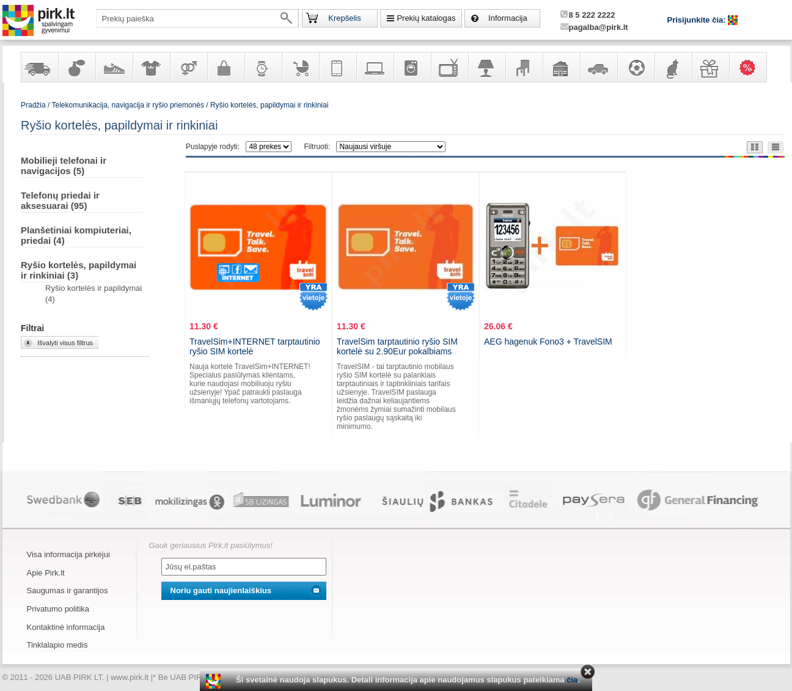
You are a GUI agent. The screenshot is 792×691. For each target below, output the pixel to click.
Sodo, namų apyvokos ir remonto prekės (561, 67)
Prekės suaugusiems (188, 67)
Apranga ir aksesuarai (151, 67)
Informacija (507, 18)
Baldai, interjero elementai (523, 67)
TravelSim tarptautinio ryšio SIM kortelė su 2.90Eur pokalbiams (397, 346)
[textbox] (197, 18)
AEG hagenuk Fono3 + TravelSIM (548, 341)
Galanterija (225, 67)
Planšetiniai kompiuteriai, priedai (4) (76, 235)
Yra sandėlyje (39, 67)
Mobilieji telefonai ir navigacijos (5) (63, 165)
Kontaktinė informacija (66, 627)
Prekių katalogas (426, 18)
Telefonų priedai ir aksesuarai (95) (60, 200)
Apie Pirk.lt (46, 572)
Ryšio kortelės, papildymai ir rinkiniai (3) (78, 270)
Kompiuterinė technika (374, 67)
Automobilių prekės (598, 67)
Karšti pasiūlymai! (752, 67)
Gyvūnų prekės (673, 67)
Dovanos (710, 67)
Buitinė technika (412, 67)
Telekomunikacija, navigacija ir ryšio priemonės (337, 67)
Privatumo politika (58, 608)
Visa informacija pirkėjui (68, 554)
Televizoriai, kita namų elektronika (449, 67)
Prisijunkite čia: (697, 19)
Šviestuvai (486, 67)
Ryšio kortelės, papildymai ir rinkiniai (269, 105)
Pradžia (33, 105)
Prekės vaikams (300, 67)
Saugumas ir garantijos (67, 590)
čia (572, 679)
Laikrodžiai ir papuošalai (262, 67)
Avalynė (113, 67)
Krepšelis (344, 18)
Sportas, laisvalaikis (635, 67)
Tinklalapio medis (57, 644)
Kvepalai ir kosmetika (76, 67)
